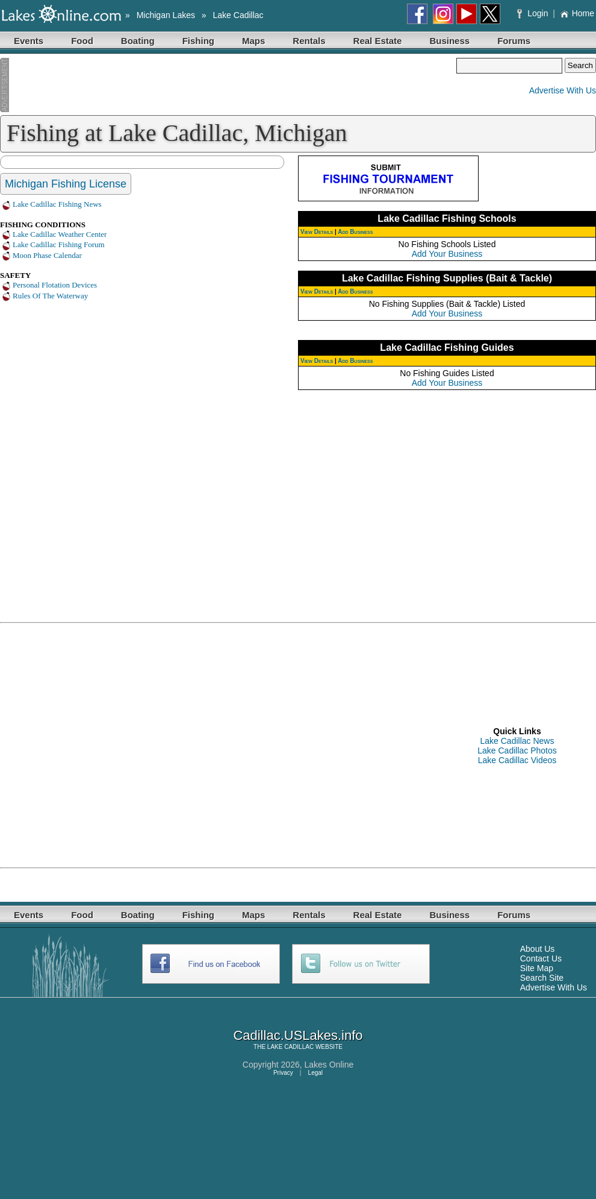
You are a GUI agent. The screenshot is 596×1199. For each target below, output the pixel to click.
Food (82, 41)
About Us (537, 949)
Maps (253, 41)
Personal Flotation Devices (55, 284)
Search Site (541, 978)
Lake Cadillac (238, 15)
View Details (316, 231)
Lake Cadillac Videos (517, 760)
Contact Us (541, 958)
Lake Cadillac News (517, 741)
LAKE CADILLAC (290, 1046)
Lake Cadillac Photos (517, 750)
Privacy (283, 1072)
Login (533, 13)
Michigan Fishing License (65, 184)
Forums (513, 41)
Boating (138, 41)
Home (577, 13)
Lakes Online (329, 1064)
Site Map (536, 968)
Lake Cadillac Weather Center (60, 234)
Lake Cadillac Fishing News (57, 204)
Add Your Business (447, 254)
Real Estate (377, 41)
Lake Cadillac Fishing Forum (59, 244)
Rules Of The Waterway (50, 295)
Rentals (309, 41)
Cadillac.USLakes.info (297, 1035)
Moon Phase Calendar (47, 255)
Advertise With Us (562, 90)
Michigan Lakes (166, 15)
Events (28, 41)
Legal (315, 1072)
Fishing (198, 41)
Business (449, 41)
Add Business (355, 231)
